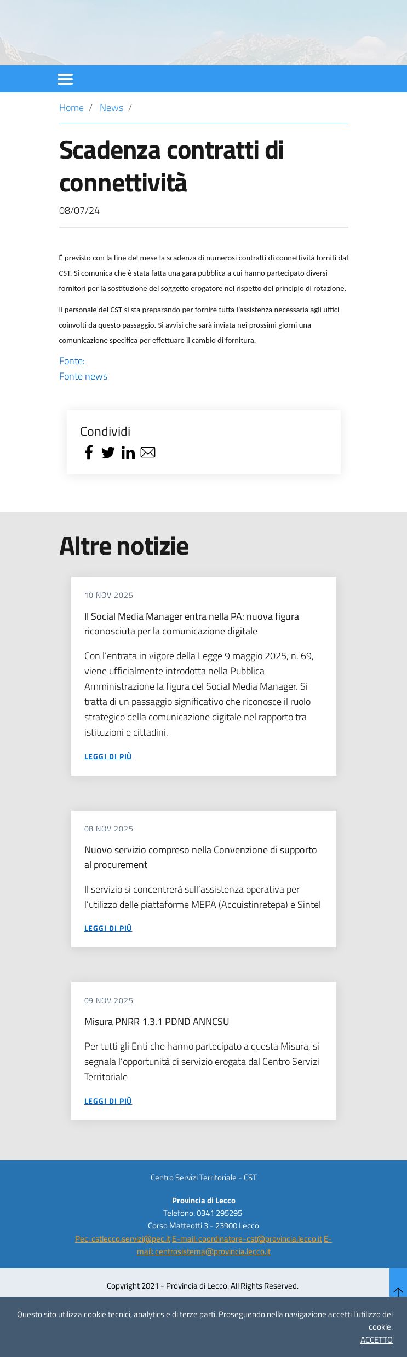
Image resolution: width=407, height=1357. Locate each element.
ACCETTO (376, 1339)
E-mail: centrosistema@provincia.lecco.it (235, 1274)
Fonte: (203, 398)
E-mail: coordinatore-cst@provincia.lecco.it (247, 1268)
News (111, 137)
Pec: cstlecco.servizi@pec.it (122, 1268)
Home (71, 137)
